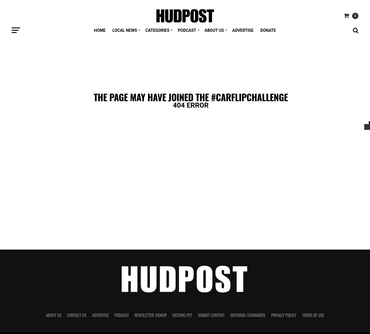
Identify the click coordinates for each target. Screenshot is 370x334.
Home (100, 30)
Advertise (243, 30)
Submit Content (211, 315)
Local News (124, 30)
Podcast (187, 30)
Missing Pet (182, 315)
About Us (214, 30)
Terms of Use (313, 315)
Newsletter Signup (151, 315)
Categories (157, 30)
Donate (268, 30)
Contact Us (76, 315)
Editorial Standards (247, 315)
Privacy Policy (284, 315)
